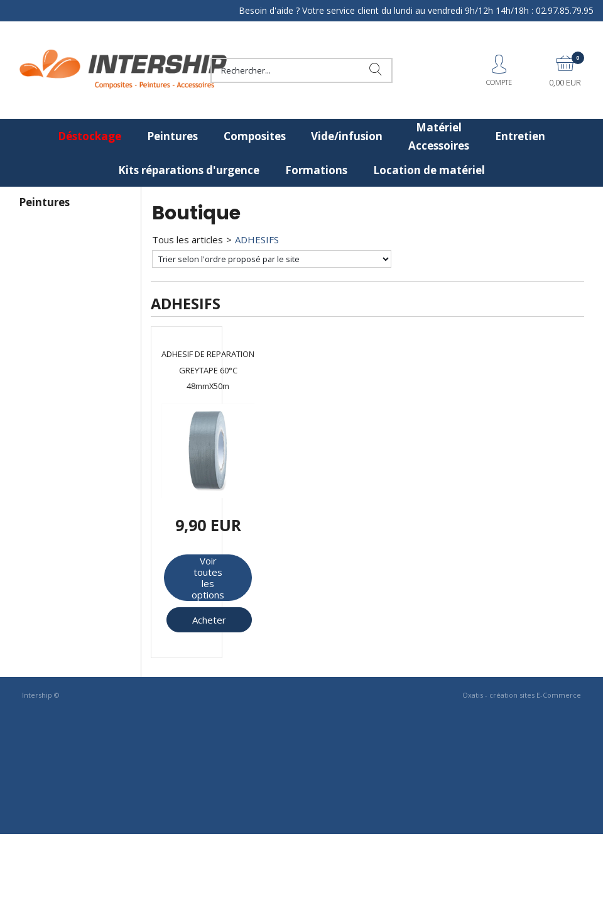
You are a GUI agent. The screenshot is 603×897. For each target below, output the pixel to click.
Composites (255, 136)
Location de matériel (429, 170)
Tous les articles (187, 239)
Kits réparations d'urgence (188, 170)
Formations (316, 170)
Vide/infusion (347, 136)
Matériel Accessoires (438, 136)
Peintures (172, 136)
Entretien (520, 136)
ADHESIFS (257, 239)
